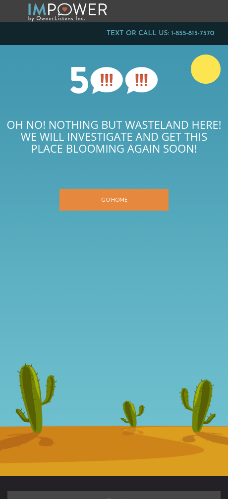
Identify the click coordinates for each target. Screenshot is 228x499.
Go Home (114, 199)
